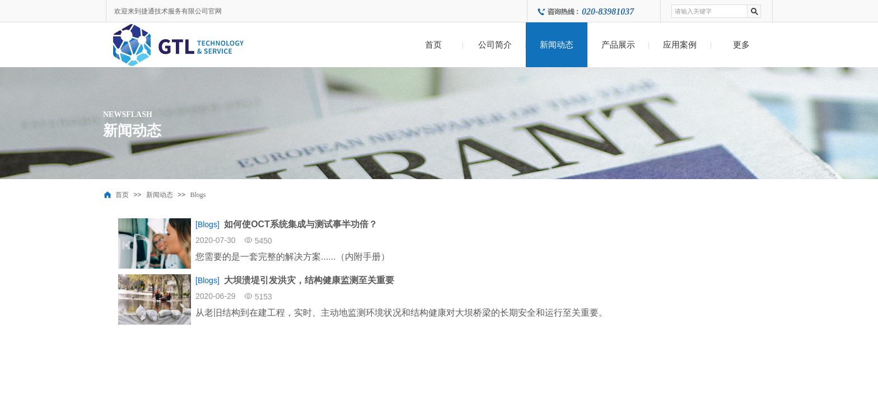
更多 (741, 44)
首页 (433, 44)
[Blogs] (207, 224)
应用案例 (680, 44)
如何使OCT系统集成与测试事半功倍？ (300, 224)
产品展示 (618, 44)
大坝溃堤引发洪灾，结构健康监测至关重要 (309, 280)
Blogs (198, 195)
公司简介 (495, 44)
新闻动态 (556, 44)
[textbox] (709, 11)
